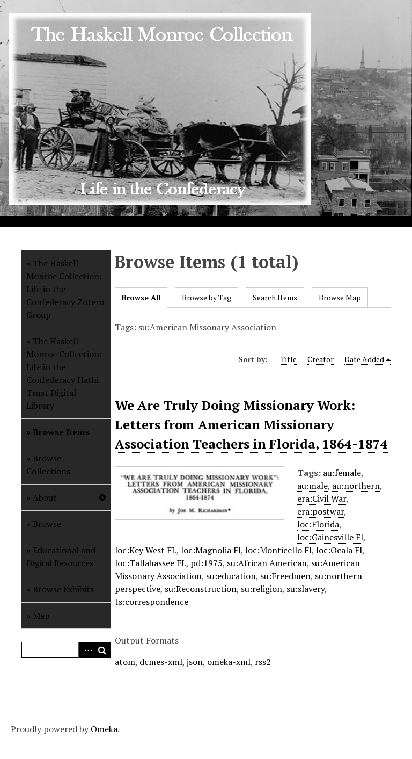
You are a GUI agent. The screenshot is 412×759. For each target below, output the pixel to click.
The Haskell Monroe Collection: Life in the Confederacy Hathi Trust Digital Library (64, 373)
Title (289, 359)
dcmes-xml (160, 662)
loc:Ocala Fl (339, 550)
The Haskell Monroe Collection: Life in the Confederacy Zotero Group (65, 289)
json (195, 662)
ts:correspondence (151, 602)
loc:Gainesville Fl (330, 537)
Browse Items (61, 432)
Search (102, 650)
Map (41, 615)
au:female (342, 473)
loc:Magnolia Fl (211, 550)
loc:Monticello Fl (278, 550)
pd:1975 (206, 563)
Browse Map (340, 297)
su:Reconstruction (201, 589)
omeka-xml (229, 662)
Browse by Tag (206, 297)
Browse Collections (48, 464)
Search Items (275, 297)
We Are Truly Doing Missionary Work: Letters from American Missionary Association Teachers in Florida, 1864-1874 (251, 424)
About (45, 497)
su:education (231, 576)
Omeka (104, 729)
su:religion (261, 589)
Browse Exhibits (63, 589)
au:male (312, 485)
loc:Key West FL (145, 550)
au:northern (356, 485)
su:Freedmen (285, 576)
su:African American (267, 563)
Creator (320, 359)
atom (125, 662)
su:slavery (305, 589)
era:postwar (320, 511)
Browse (47, 524)
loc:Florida (318, 524)
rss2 (263, 662)
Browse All (141, 297)
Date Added (364, 359)
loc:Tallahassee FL (150, 563)
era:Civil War (321, 498)
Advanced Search (86, 650)
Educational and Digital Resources (60, 556)
